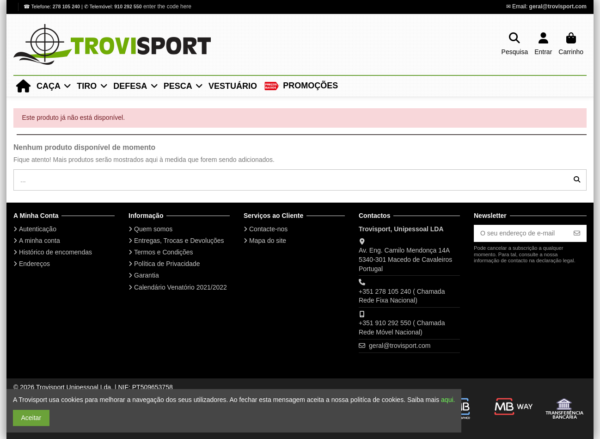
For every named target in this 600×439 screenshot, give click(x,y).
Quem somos (153, 229)
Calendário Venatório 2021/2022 (180, 287)
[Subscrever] (577, 233)
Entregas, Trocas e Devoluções (179, 240)
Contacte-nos (268, 229)
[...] (577, 179)
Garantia (146, 275)
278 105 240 (67, 6)
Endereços (34, 263)
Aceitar (31, 417)
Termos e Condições (163, 252)
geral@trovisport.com (558, 6)
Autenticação (37, 229)
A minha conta (39, 240)
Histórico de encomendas (55, 252)
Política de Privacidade (167, 263)
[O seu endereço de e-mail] (521, 233)
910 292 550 (127, 6)
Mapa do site (267, 240)
